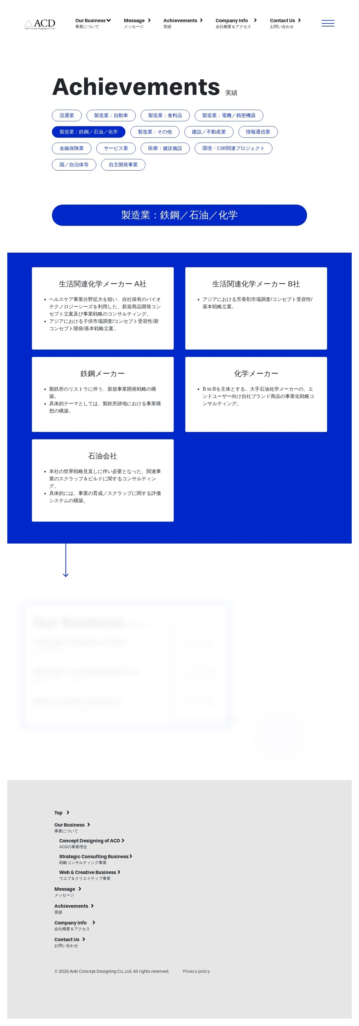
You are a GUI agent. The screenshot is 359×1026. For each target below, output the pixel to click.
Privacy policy (196, 971)
